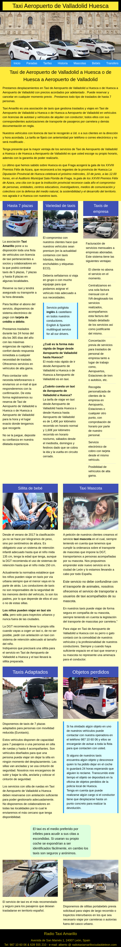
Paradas (31, 63)
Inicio (17, 63)
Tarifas (47, 63)
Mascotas (80, 63)
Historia (63, 63)
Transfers (112, 63)
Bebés (96, 63)
